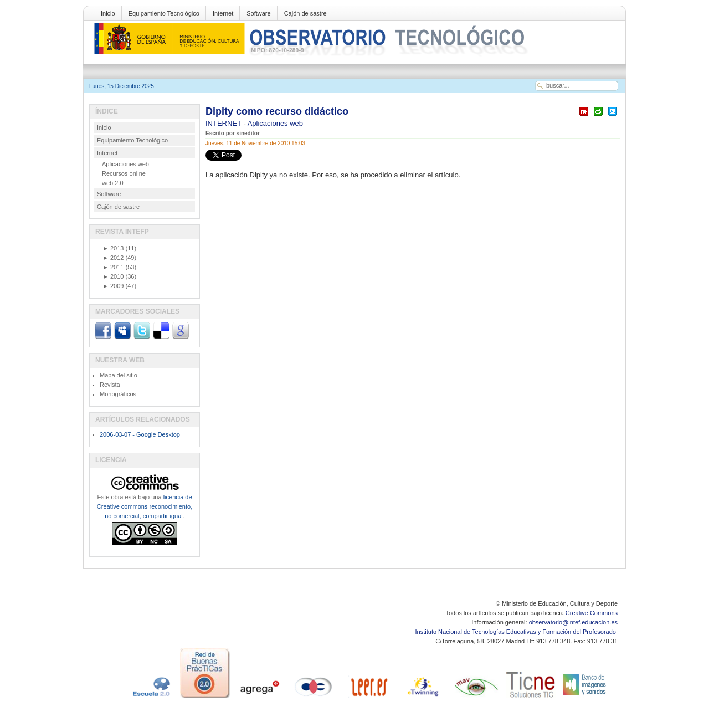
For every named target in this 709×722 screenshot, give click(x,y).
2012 (113, 257)
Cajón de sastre (305, 13)
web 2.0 (113, 183)
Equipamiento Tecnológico (164, 13)
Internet (223, 13)
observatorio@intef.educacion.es (573, 622)
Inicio (108, 13)
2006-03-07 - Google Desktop (140, 434)
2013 (113, 248)
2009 (113, 286)
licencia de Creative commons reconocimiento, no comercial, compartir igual (144, 506)
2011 (113, 267)
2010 (113, 276)
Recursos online (124, 173)
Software (258, 13)
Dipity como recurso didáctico (276, 111)
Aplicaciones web (275, 123)
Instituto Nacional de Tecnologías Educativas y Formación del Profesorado (516, 631)
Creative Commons (592, 613)
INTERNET (224, 123)
